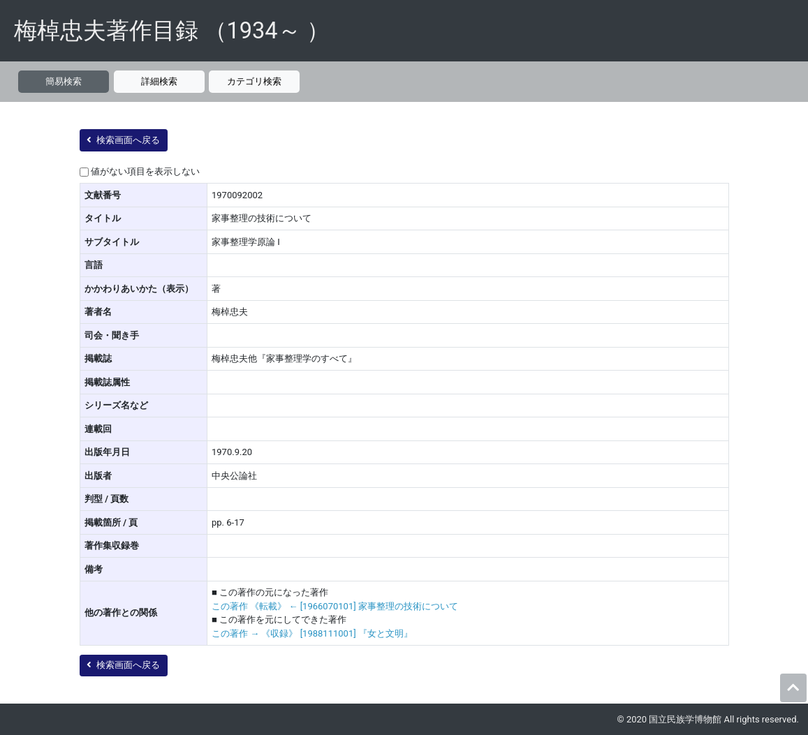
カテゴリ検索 (254, 81)
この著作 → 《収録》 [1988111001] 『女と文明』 (312, 633)
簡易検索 (63, 81)
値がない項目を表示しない (145, 171)
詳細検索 (159, 81)
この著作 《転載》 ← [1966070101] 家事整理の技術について (335, 606)
